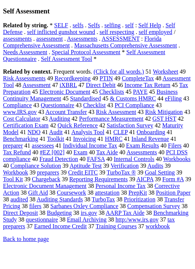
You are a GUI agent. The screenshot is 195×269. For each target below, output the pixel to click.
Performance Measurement (111, 118)
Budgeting (59, 213)
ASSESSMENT (120, 38)
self (129, 25)
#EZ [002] (52, 152)
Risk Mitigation (164, 112)
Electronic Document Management (45, 186)
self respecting (117, 32)
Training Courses (116, 226)
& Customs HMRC (133, 98)
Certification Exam (25, 125)
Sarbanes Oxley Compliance (84, 206)
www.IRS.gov (20, 112)
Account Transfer (66, 112)
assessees (43, 145)
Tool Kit (13, 179)
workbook (158, 226)
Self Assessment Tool (66, 59)
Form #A (172, 179)
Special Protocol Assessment (86, 52)
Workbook (15, 172)
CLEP (120, 132)
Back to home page (26, 239)
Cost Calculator (21, 118)
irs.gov (89, 213)
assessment (49, 38)
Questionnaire (57, 105)
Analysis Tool (87, 132)
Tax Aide (107, 152)
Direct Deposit (20, 213)
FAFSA (96, 159)
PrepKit (137, 192)
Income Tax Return (147, 85)
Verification (125, 166)
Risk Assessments (24, 78)
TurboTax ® (121, 172)
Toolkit (55, 139)
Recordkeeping (72, 78)
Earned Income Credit (60, 226)
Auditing (59, 118)
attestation (107, 192)
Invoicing (84, 139)
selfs (78, 25)
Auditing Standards (60, 199)
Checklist (94, 105)
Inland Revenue (150, 139)
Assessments (82, 38)
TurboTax (103, 199)
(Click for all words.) (119, 71)
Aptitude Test (86, 166)
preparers (48, 172)
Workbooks (177, 159)
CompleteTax (138, 78)
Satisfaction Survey (130, 125)
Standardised (85, 98)
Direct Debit (101, 85)
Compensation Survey (153, 206)
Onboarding (151, 132)
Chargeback (46, 179)
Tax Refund (17, 152)
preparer (13, 145)
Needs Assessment (25, 52)
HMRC (113, 139)
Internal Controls (134, 159)
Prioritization (139, 199)
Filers (175, 145)
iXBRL (68, 85)
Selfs (94, 25)
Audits (155, 166)
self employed (155, 32)
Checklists (111, 92)
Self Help (149, 25)
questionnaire (42, 219)
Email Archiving (87, 219)
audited (19, 199)
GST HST (164, 118)
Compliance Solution (35, 166)
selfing (112, 25)
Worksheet (165, 71)
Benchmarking (20, 139)
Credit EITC (83, 172)
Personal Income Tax (120, 186)
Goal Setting (159, 172)
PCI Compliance (134, 105)
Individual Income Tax (90, 145)
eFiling (173, 98)
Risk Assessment (116, 112)
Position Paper (173, 192)
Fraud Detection (59, 159)
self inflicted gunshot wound (61, 32)
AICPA (145, 179)
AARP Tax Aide (125, 213)
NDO (34, 132)
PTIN (106, 78)
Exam (80, 152)
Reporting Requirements (98, 179)
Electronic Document (65, 92)
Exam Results (142, 145)
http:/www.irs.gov (137, 219)
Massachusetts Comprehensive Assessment (125, 45)
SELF (61, 25)
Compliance (17, 105)
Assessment (36, 85)
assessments (17, 38)
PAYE (140, 92)
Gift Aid (38, 192)
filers (35, 206)
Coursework (71, 192)
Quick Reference (77, 125)
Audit (56, 132)
